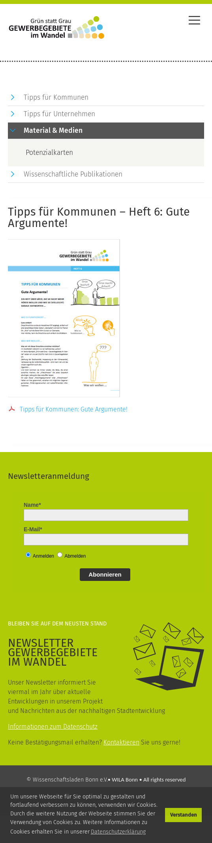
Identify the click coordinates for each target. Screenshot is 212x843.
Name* (32, 505)
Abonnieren (104, 574)
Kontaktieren (121, 742)
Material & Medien (53, 131)
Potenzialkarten (49, 153)
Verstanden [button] (183, 815)
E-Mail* (33, 529)
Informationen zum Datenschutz (53, 726)
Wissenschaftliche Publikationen (73, 174)
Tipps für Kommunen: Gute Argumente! (74, 409)
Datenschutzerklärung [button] (118, 831)
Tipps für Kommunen (56, 97)
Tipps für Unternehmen (59, 114)
